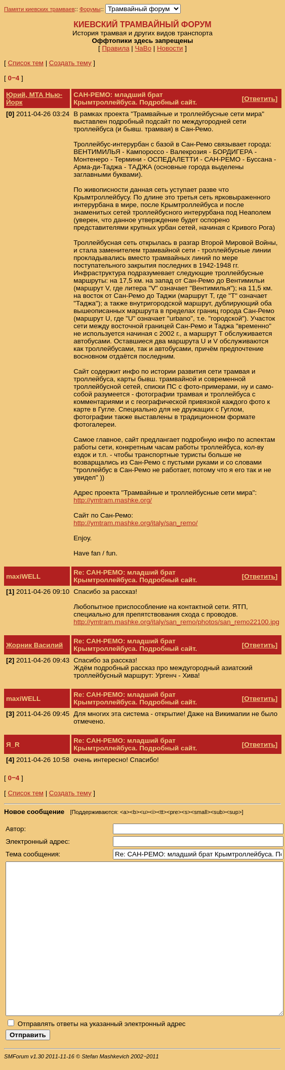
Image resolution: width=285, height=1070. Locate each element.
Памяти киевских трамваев (39, 9)
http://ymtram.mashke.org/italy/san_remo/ (135, 523)
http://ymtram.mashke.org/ (112, 500)
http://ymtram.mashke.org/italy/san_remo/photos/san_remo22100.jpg (176, 622)
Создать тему (70, 63)
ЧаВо (143, 48)
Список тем (26, 63)
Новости (170, 48)
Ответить (259, 99)
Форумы (90, 9)
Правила (115, 48)
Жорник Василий (34, 645)
